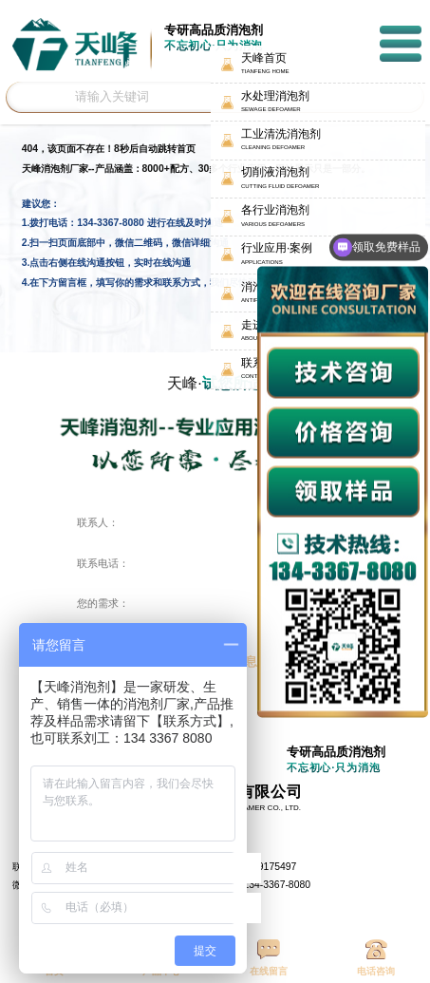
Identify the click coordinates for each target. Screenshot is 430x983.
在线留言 (269, 957)
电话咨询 (376, 957)
